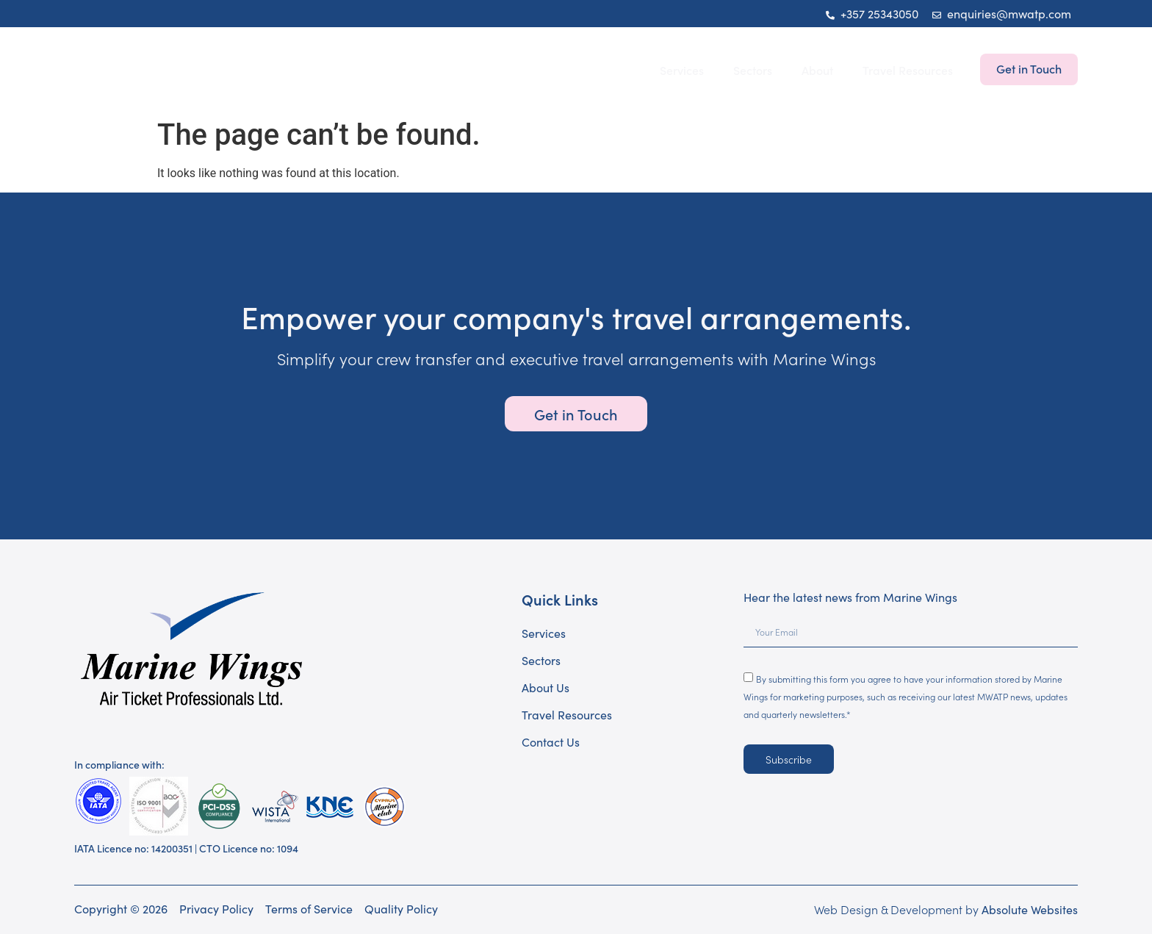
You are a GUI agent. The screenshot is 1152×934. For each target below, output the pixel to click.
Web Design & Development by (946, 909)
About (817, 70)
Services (682, 70)
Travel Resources (908, 70)
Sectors (752, 70)
